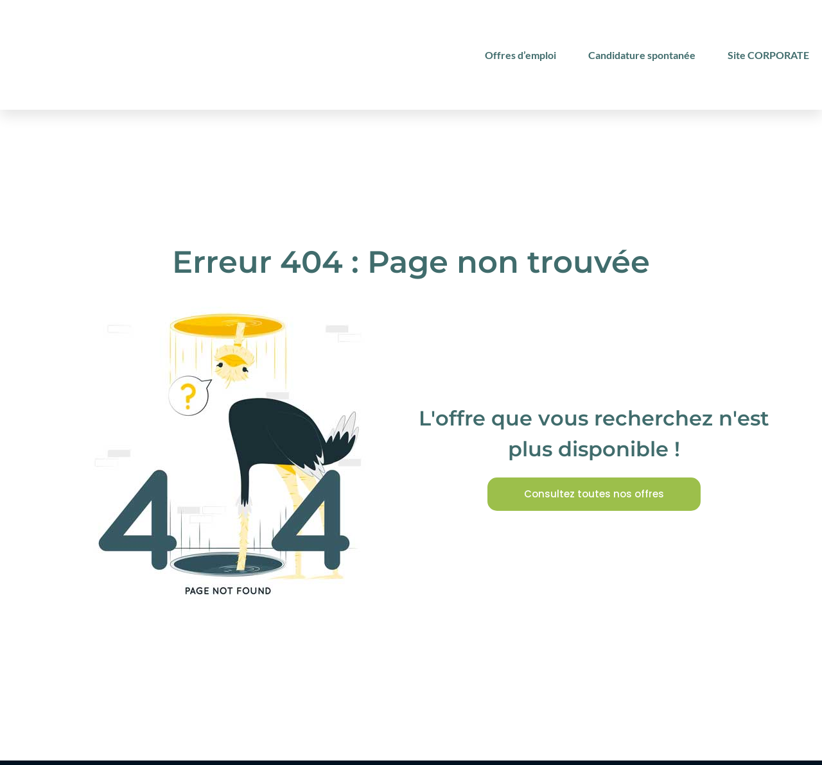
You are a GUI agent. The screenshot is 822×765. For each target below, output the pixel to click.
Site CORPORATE (768, 55)
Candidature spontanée (641, 55)
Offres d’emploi (520, 55)
